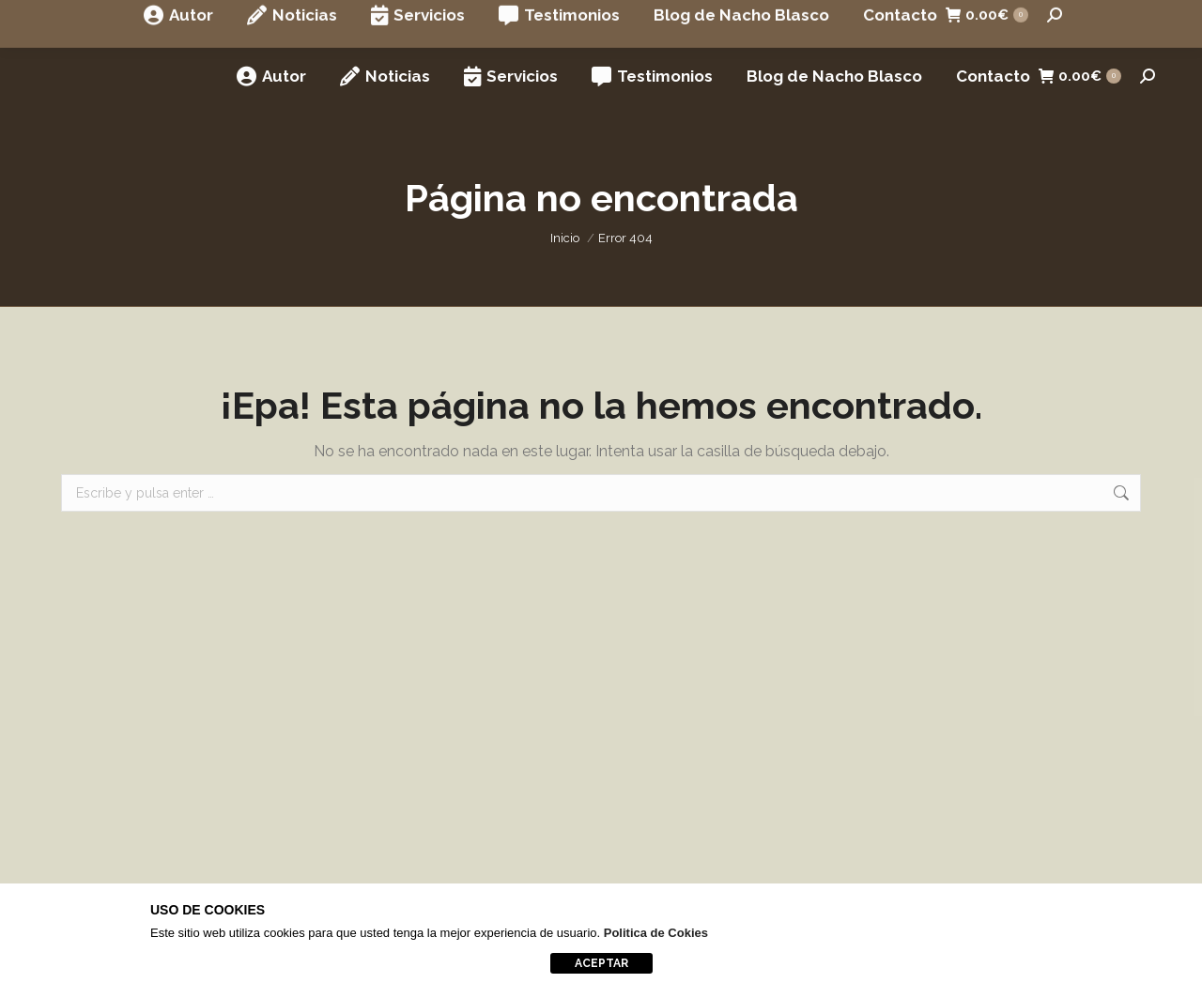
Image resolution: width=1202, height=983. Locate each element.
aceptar (601, 963)
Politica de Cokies (656, 933)
